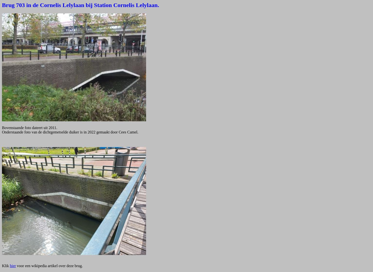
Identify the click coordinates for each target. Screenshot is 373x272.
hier (13, 266)
